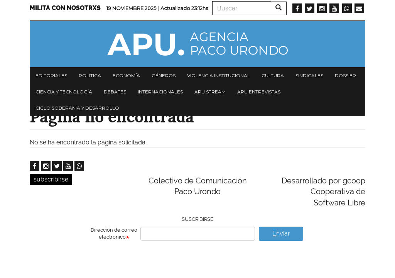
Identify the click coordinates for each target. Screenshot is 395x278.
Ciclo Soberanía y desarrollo (77, 108)
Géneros (164, 75)
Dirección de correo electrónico (114, 233)
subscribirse (51, 179)
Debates (115, 92)
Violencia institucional (218, 75)
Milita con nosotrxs (65, 8)
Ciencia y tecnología (63, 92)
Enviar (281, 233)
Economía (126, 75)
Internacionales (160, 92)
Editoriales (51, 75)
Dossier (345, 75)
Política (90, 75)
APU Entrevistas (258, 92)
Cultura (273, 75)
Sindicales (309, 75)
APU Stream (210, 92)
